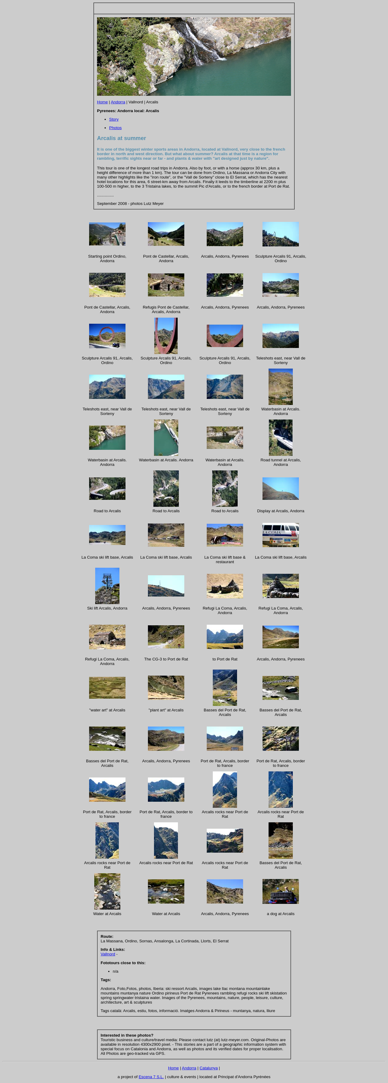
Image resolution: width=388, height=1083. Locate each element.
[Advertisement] (168, 8)
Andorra (118, 102)
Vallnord (108, 954)
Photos (115, 127)
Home (102, 102)
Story (114, 119)
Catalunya (208, 1068)
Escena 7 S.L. (151, 1077)
